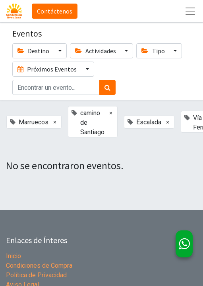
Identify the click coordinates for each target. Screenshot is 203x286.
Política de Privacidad (36, 275)
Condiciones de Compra (39, 265)
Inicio (13, 256)
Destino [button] (33, 51)
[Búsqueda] (107, 87)
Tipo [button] (153, 51)
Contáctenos (54, 11)
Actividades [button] (96, 51)
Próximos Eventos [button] (47, 69)
